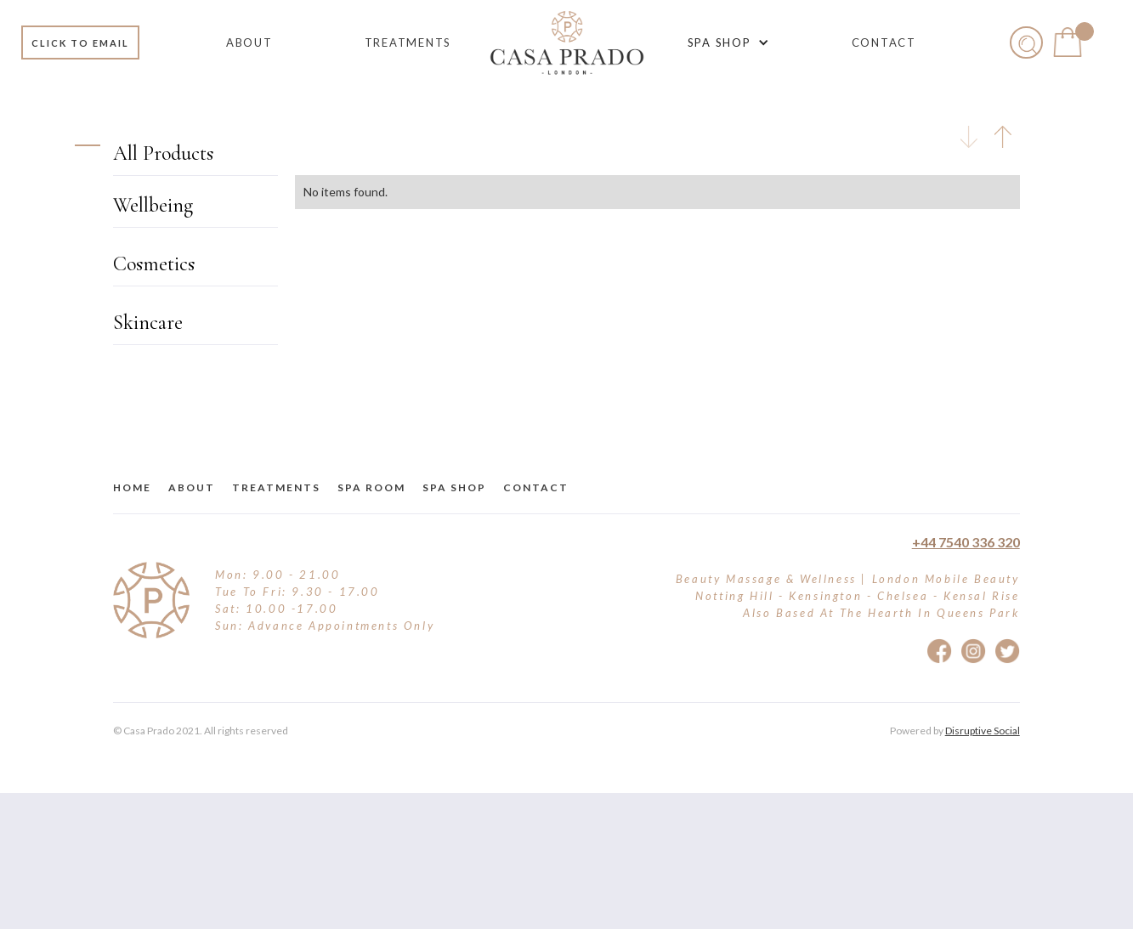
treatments (276, 487)
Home (132, 487)
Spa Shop (454, 487)
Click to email (80, 42)
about (191, 487)
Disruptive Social (982, 730)
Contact (536, 487)
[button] (725, 42)
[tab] (969, 137)
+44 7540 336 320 (966, 542)
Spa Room (371, 487)
